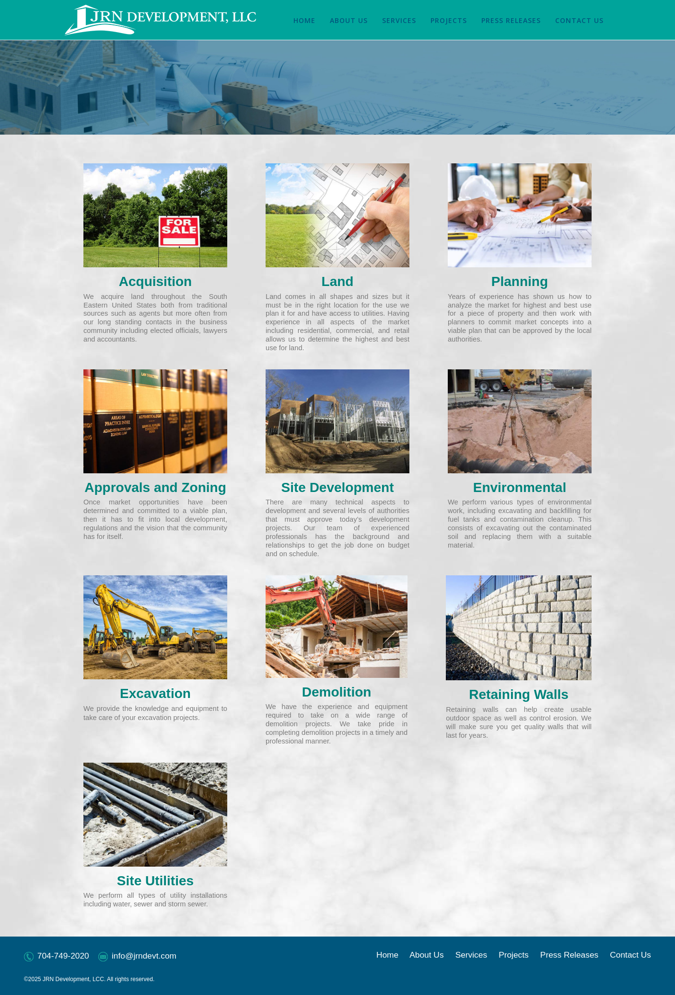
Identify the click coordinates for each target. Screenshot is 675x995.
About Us (426, 955)
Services (471, 955)
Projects (514, 955)
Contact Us (630, 955)
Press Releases (569, 955)
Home (387, 955)
